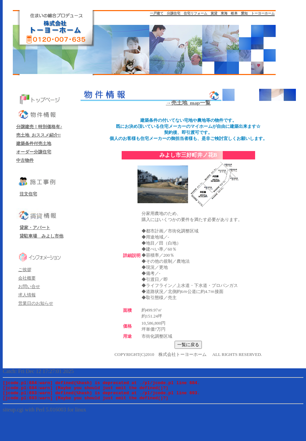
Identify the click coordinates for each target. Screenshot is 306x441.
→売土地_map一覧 (188, 103)
